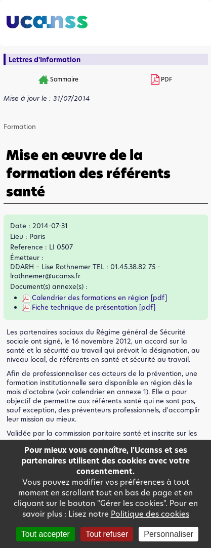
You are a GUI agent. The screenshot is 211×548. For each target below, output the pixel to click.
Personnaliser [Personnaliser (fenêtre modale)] (168, 534)
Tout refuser (107, 534)
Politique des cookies (150, 514)
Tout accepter (45, 534)
